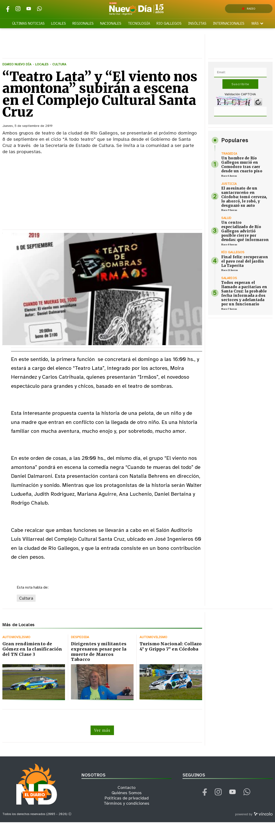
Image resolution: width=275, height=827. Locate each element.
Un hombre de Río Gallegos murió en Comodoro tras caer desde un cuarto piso (241, 169)
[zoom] (102, 293)
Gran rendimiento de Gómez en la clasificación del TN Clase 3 (32, 654)
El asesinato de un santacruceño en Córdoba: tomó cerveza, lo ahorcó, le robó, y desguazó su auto (244, 201)
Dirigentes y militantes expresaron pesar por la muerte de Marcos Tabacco (98, 656)
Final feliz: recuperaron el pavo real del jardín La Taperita (244, 265)
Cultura (26, 602)
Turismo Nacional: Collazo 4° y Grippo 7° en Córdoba (171, 651)
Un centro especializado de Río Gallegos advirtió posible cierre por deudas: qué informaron (245, 236)
